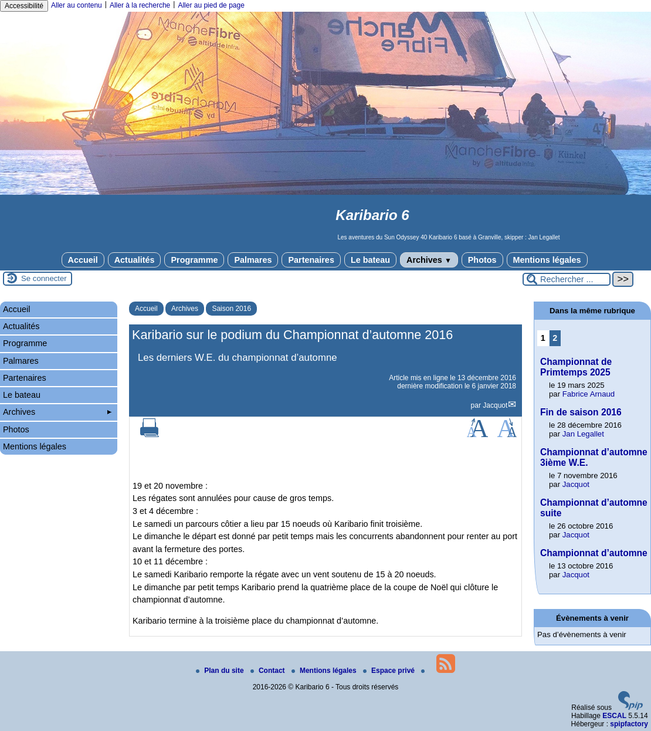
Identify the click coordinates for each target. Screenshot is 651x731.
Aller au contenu (76, 5)
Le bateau (370, 260)
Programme (194, 260)
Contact (268, 670)
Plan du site (221, 670)
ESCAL (614, 716)
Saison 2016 (231, 308)
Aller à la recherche (140, 5)
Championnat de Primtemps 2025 (576, 367)
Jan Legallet (583, 433)
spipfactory (629, 724)
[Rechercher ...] (567, 279)
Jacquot (495, 405)
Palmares (253, 260)
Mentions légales (547, 260)
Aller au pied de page (211, 5)
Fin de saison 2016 (581, 412)
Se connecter (44, 278)
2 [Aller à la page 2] (554, 338)
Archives (429, 260)
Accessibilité (24, 6)
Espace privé (389, 670)
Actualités (134, 260)
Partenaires (311, 260)
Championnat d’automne (593, 553)
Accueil (83, 260)
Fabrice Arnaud (588, 394)
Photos (482, 260)
